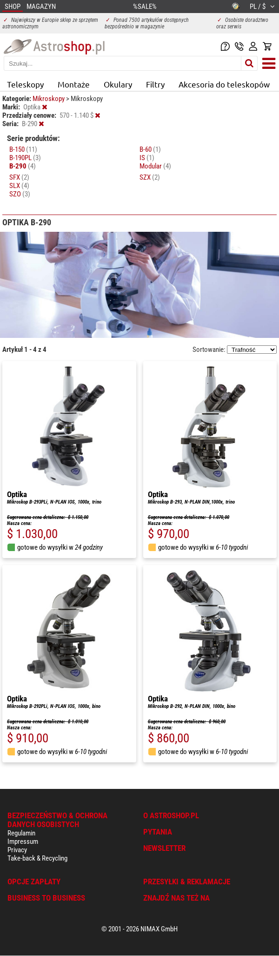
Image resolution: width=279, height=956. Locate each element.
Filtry (155, 84)
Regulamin (21, 833)
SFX (19, 177)
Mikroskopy (49, 98)
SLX (19, 186)
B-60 (150, 149)
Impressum (22, 841)
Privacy (17, 850)
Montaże (74, 84)
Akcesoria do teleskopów (224, 84)
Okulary (118, 84)
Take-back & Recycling (37, 858)
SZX (150, 177)
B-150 (23, 149)
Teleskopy (25, 84)
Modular (155, 166)
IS (147, 158)
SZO (19, 194)
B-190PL (25, 158)
